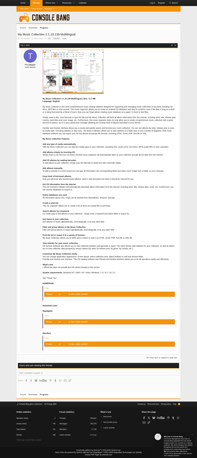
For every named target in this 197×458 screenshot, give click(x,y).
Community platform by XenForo (98, 450)
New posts (24, 9)
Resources (67, 3)
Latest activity (109, 428)
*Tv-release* (26, 39)
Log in (57, 295)
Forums (36, 3)
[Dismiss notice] (192, 435)
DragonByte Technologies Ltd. (122, 452)
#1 (175, 46)
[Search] (173, 3)
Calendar (82, 3)
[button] (28, 3)
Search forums (36, 9)
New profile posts (111, 422)
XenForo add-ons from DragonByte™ (90, 452)
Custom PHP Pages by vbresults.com (98, 455)
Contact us (137, 404)
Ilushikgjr (92, 435)
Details (135, 452)
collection (57, 39)
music (65, 39)
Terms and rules (150, 404)
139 (50, 39)
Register (65, 295)
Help (173, 404)
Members (48, 9)
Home (23, 3)
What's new (50, 3)
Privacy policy (163, 404)
